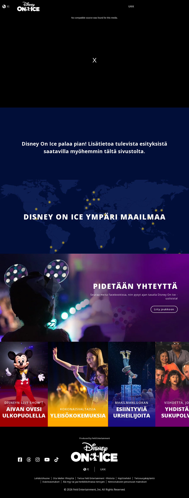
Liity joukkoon (164, 309)
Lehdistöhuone (42, 478)
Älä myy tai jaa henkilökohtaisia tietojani (84, 481)
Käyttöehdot (124, 478)
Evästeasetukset (51, 481)
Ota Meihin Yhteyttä (63, 478)
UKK (131, 6)
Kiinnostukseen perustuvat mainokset (127, 481)
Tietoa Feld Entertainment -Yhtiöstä (95, 478)
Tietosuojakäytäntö (144, 478)
